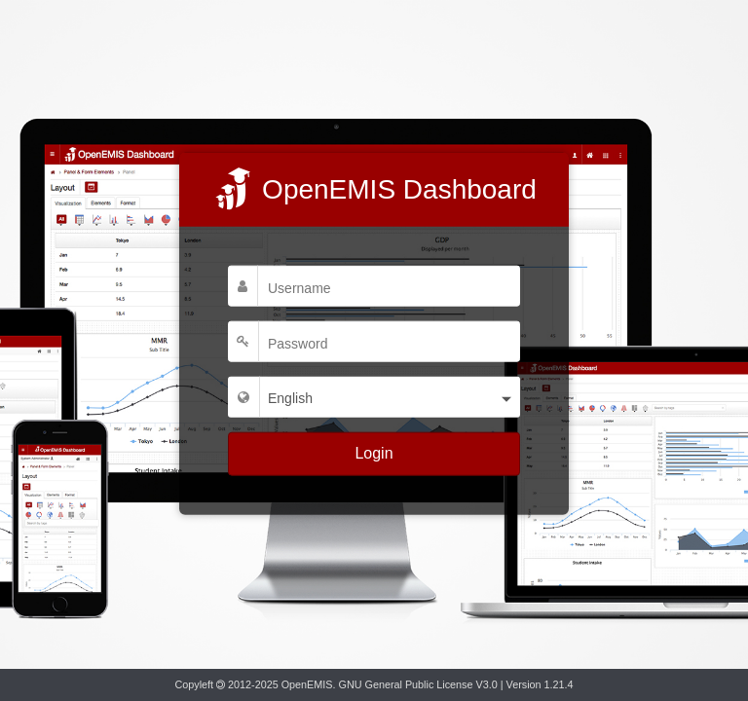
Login (374, 453)
